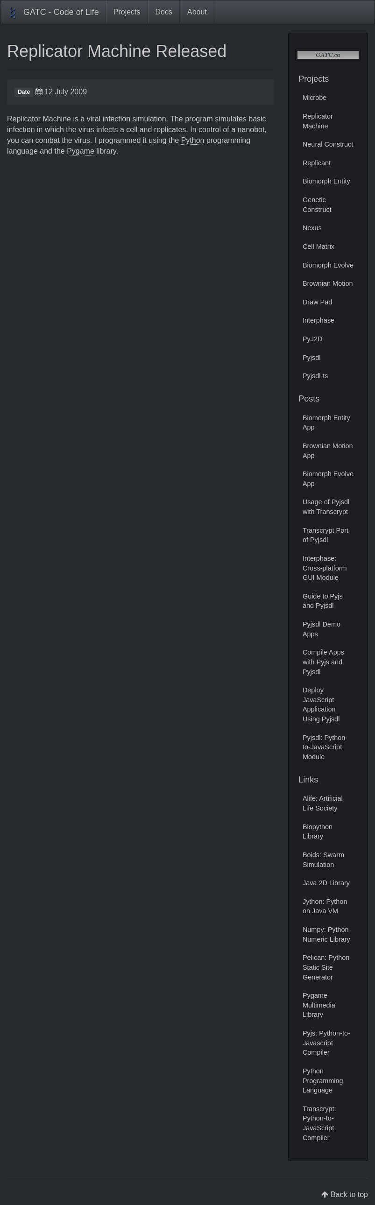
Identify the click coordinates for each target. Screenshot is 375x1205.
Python (193, 140)
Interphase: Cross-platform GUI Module (325, 568)
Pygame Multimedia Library (319, 1005)
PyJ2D (313, 339)
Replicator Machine (39, 119)
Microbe (314, 97)
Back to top (349, 1194)
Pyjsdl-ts (315, 376)
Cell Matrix (318, 246)
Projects (127, 12)
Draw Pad (317, 302)
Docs (164, 12)
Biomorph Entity (326, 181)
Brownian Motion (328, 283)
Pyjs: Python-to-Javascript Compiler (326, 1042)
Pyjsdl (312, 357)
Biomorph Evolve (328, 265)
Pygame (80, 151)
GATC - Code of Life (53, 13)
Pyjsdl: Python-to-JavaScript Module (325, 747)
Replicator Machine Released (116, 51)
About (197, 12)
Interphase (318, 320)
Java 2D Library (326, 883)
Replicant (317, 163)
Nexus (312, 228)
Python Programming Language (323, 1080)
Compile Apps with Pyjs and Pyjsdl (323, 661)
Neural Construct (328, 144)
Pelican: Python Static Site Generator (326, 967)
